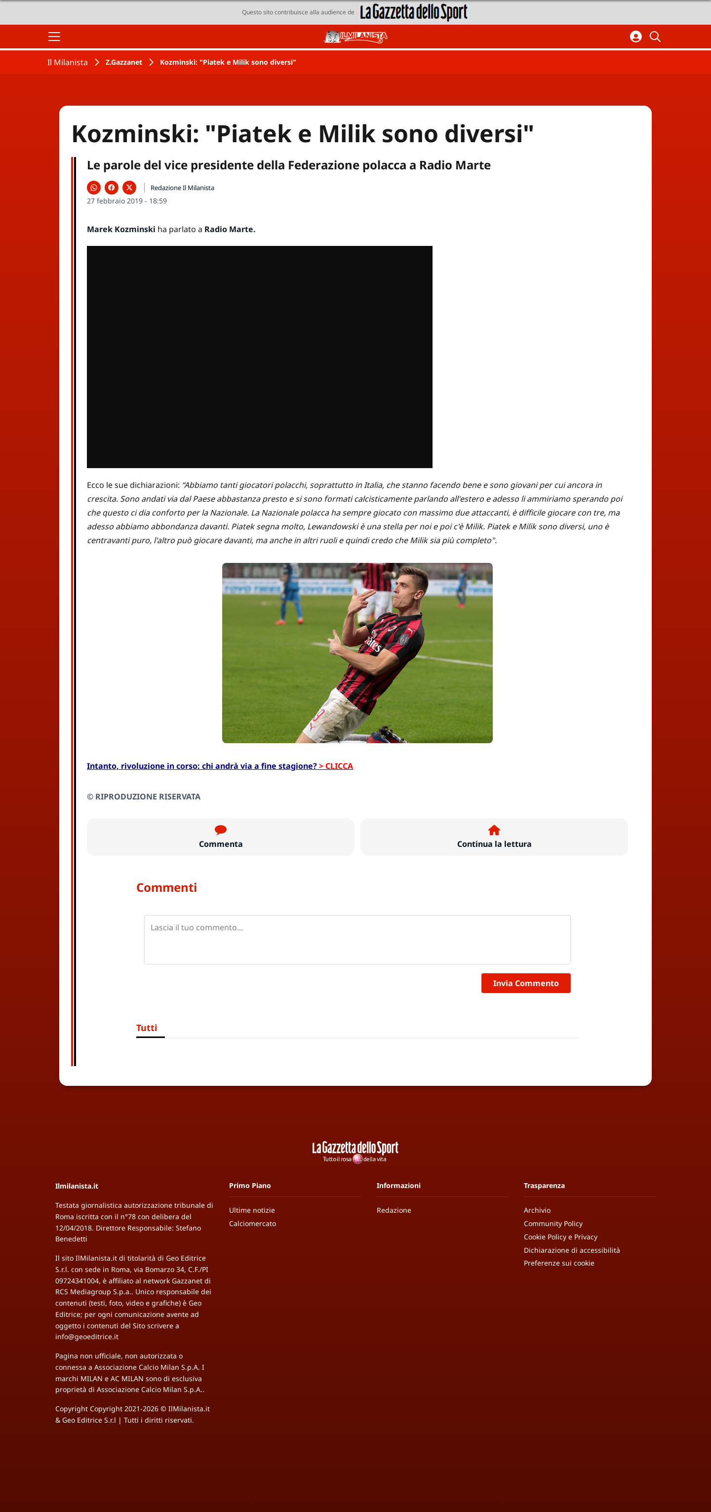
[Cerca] (657, 36)
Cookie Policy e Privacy (560, 1236)
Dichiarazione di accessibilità (572, 1250)
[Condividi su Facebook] (111, 188)
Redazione (394, 1210)
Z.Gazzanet (124, 62)
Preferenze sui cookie (559, 1263)
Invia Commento (526, 983)
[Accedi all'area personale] (636, 36)
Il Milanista (67, 62)
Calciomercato (252, 1223)
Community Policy (553, 1223)
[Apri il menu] (54, 36)
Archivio (537, 1210)
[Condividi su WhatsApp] (94, 188)
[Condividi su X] (129, 188)
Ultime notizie (252, 1210)
